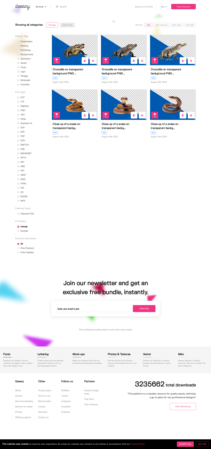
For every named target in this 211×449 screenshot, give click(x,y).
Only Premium (25, 248)
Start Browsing (182, 407)
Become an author (24, 407)
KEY (20, 162)
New (148, 25)
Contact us (43, 417)
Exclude (22, 231)
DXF (21, 128)
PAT (20, 171)
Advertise (42, 412)
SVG (21, 141)
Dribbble (65, 391)
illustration (23, 59)
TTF (20, 102)
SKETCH (23, 145)
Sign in (163, 7)
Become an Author (145, 6)
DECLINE (202, 444)
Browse (43, 7)
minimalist (23, 80)
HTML (21, 184)
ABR (21, 166)
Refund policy (44, 401)
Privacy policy (44, 391)
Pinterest (65, 412)
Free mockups (91, 405)
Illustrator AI (24, 123)
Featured (190, 25)
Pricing (18, 412)
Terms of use (44, 396)
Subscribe (144, 308)
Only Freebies (25, 253)
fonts (21, 67)
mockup (22, 46)
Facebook (66, 407)
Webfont (23, 106)
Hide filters (67, 25)
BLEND (22, 197)
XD (20, 192)
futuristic (23, 85)
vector (22, 63)
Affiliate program (23, 417)
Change (52, 25)
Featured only (25, 214)
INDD (21, 175)
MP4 (21, 201)
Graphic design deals (91, 392)
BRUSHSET (24, 154)
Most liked (176, 25)
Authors (19, 396)
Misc (55, 78)
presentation (25, 42)
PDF (21, 136)
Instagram (66, 401)
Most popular (161, 25)
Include (22, 227)
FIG (20, 188)
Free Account (183, 7)
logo (21, 72)
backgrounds (25, 55)
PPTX (21, 158)
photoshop (24, 50)
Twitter (64, 396)
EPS (20, 132)
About (18, 391)
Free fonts (89, 399)
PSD (21, 149)
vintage (22, 76)
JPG (21, 115)
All (20, 244)
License (41, 407)
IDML (21, 179)
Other (21, 119)
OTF (21, 98)
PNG (21, 110)
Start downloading (24, 401)
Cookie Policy (137, 444)
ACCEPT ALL (185, 444)
